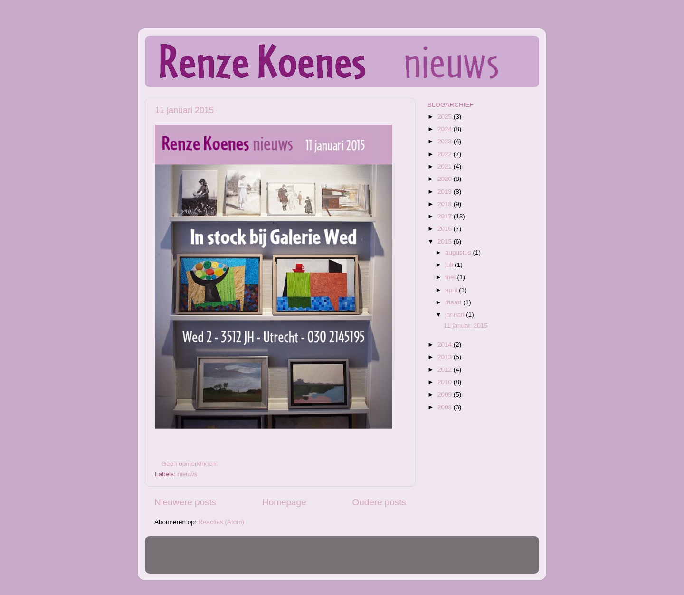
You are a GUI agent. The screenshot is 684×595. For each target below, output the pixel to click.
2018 (445, 204)
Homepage (284, 502)
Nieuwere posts (185, 502)
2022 (445, 154)
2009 (445, 394)
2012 (445, 369)
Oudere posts (379, 502)
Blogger (403, 559)
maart (454, 302)
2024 (445, 128)
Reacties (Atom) (221, 522)
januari (455, 314)
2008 (445, 407)
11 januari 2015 (184, 110)
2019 (445, 191)
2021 (445, 166)
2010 (445, 382)
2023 (445, 141)
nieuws (187, 474)
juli (450, 264)
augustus (459, 252)
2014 (445, 344)
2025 (445, 116)
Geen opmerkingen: (190, 463)
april (452, 289)
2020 (445, 178)
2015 (445, 241)
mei (451, 277)
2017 (445, 216)
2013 (445, 356)
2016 (445, 228)
